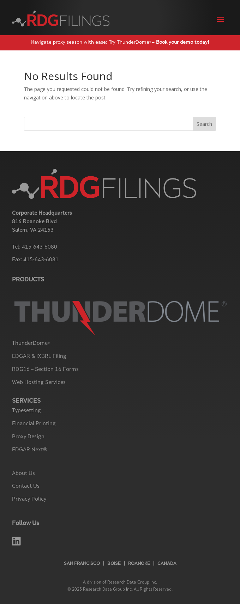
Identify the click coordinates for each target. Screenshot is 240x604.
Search (204, 124)
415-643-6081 (41, 260)
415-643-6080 (39, 247)
